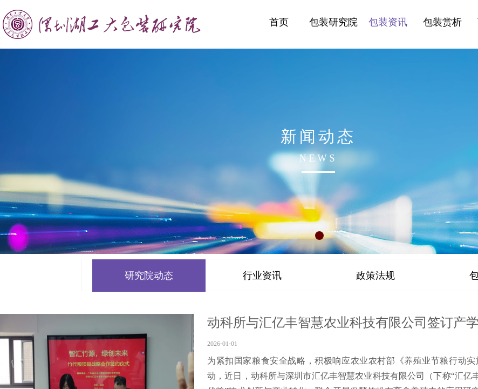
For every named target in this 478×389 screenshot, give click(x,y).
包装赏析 (442, 22)
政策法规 (375, 275)
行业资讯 (262, 275)
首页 (279, 22)
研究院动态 (149, 275)
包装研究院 (333, 22)
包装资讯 (387, 22)
